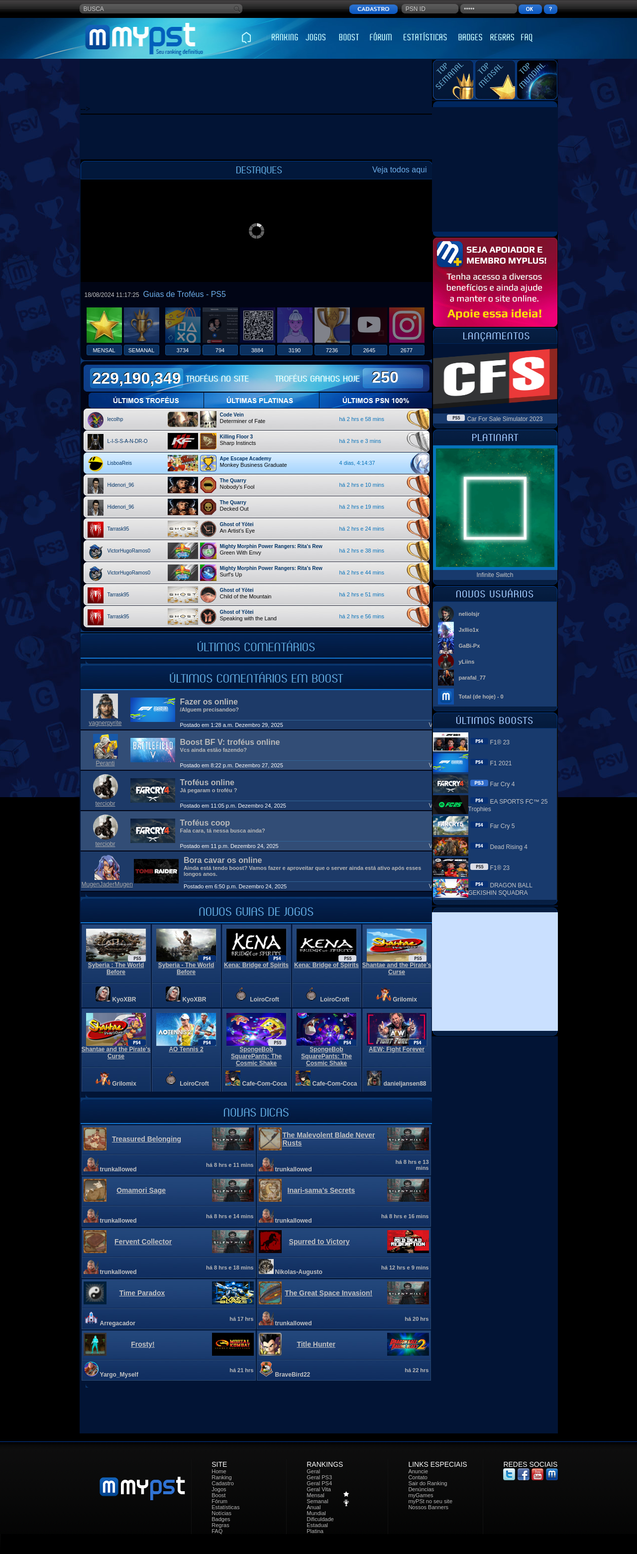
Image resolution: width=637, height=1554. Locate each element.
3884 (257, 350)
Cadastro (223, 1483)
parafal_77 (472, 678)
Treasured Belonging (146, 1139)
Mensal (315, 1495)
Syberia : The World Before (116, 969)
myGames (420, 1495)
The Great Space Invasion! (328, 1293)
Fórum (219, 1501)
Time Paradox (142, 1293)
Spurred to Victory (319, 1242)
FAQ (217, 1531)
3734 (183, 350)
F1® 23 (500, 742)
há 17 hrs (241, 1319)
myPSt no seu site (430, 1501)
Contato (417, 1477)
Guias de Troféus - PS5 (184, 294)
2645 (369, 350)
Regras (220, 1525)
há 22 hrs (416, 1370)
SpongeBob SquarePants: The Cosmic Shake (256, 1056)
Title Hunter (316, 1344)
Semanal (317, 1501)
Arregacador (117, 1323)
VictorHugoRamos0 (129, 551)
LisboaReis (119, 463)
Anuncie (418, 1471)
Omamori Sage (141, 1190)
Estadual (317, 1525)
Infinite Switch (494, 574)
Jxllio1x (469, 630)
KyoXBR (124, 999)
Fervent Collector (143, 1242)
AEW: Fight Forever (397, 1049)
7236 (332, 350)
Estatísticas (225, 1507)
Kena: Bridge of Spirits (256, 965)
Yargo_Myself (119, 1374)
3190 (295, 350)
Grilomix (405, 999)
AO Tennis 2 (186, 1049)
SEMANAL (141, 350)
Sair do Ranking (427, 1483)
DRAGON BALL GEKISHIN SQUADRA (500, 889)
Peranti (105, 763)
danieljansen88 (405, 1083)
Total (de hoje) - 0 (481, 697)
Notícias (221, 1513)
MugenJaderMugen (107, 884)
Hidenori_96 (120, 485)
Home (219, 1471)
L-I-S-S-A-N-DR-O (127, 441)
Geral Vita (319, 1489)
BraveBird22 (293, 1374)
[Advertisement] (262, 82)
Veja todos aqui (399, 169)
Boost (218, 1495)
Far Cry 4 (502, 784)
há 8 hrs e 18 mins (229, 1268)
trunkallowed (118, 1169)
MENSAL (104, 350)
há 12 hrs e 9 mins (404, 1268)
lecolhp (115, 419)
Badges (221, 1519)
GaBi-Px (469, 646)
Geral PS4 (319, 1483)
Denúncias (421, 1489)
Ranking (221, 1477)
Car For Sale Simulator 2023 (504, 419)
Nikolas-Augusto (298, 1272)
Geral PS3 (319, 1477)
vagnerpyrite (105, 722)
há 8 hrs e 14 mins (229, 1216)
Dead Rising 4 (509, 847)
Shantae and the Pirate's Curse (396, 969)
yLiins (467, 662)
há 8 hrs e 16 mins (404, 1216)
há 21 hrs (241, 1370)
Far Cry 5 (502, 826)
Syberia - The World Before (186, 969)
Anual (313, 1507)
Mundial (316, 1513)
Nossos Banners (428, 1507)
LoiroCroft (264, 999)
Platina (315, 1531)
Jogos (219, 1489)
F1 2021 (501, 763)
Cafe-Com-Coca (264, 1083)
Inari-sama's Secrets (321, 1190)
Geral (313, 1471)
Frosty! (142, 1344)
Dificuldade (320, 1519)
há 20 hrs (416, 1319)
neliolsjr (469, 614)
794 (219, 350)
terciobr (105, 803)
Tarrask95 (118, 529)
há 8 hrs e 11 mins (229, 1165)
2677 (407, 350)
